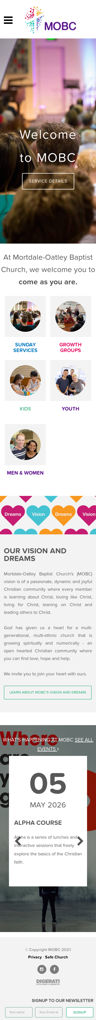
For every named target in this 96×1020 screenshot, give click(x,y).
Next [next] (79, 839)
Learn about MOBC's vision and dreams (47, 692)
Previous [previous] (16, 839)
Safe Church (56, 957)
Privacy (35, 957)
